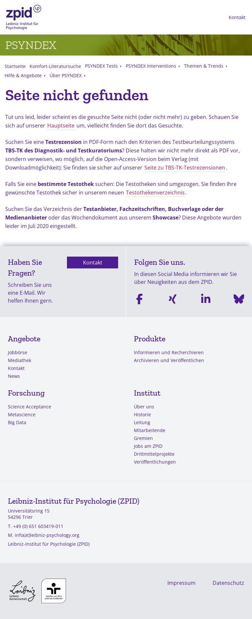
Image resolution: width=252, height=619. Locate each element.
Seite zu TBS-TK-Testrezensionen (184, 167)
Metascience (21, 414)
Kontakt (237, 17)
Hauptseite (60, 125)
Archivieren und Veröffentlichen (169, 360)
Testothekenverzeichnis (155, 192)
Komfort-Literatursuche (55, 66)
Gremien (143, 438)
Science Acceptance (29, 406)
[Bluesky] (239, 300)
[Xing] (172, 300)
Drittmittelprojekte (154, 454)
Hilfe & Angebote (23, 75)
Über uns (144, 406)
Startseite (15, 66)
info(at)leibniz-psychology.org (47, 535)
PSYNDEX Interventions (151, 66)
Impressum (181, 582)
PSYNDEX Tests (101, 66)
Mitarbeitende (149, 430)
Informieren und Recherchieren (169, 352)
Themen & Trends (203, 66)
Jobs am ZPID (148, 446)
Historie (142, 414)
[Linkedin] (205, 300)
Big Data (17, 422)
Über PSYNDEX (66, 75)
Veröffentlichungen (155, 462)
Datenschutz (228, 582)
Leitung (142, 422)
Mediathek (19, 360)
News (14, 376)
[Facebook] (139, 300)
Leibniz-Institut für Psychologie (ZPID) (49, 544)
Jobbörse (17, 352)
